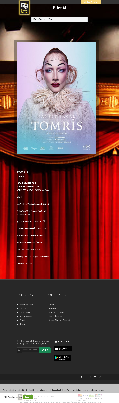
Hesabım (53, 308)
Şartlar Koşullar (55, 316)
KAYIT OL (45, 350)
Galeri (22, 320)
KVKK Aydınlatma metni (12, 397)
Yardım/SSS (54, 304)
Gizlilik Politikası (56, 312)
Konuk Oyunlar (26, 316)
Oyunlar (23, 308)
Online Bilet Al (91, 2)
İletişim (23, 324)
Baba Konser (25, 312)
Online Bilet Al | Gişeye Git (60, 320)
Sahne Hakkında (26, 304)
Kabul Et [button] (28, 397)
